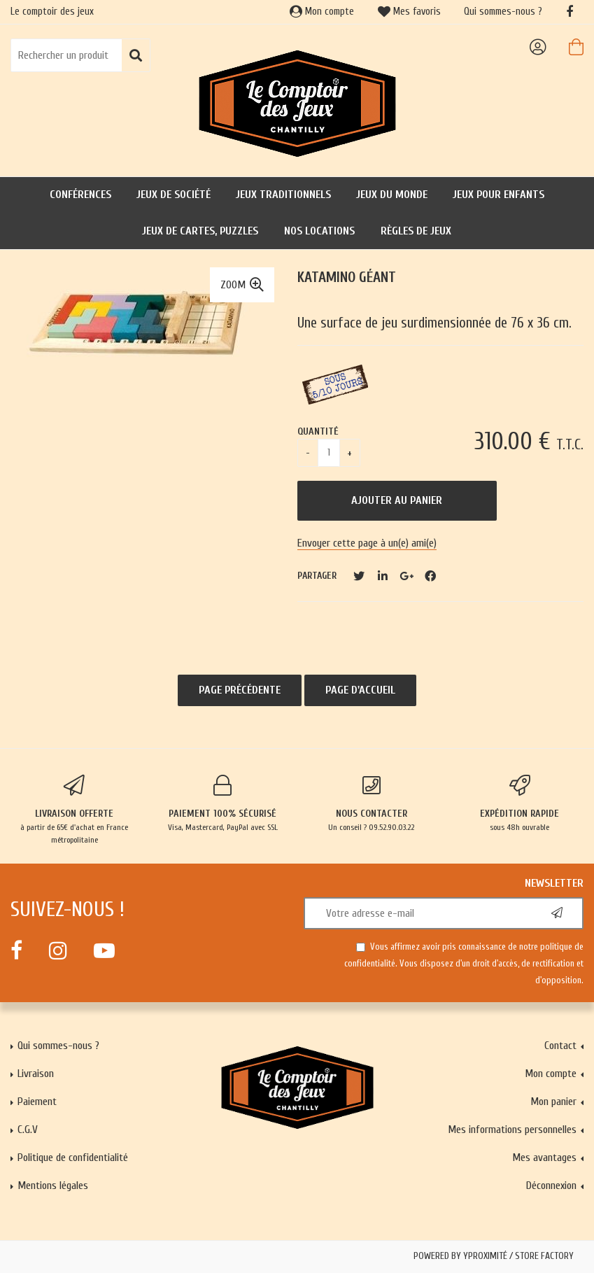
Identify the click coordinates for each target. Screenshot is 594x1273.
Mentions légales (52, 1185)
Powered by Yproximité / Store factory (493, 1256)
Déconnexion (551, 1185)
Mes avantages (544, 1157)
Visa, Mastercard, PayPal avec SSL (222, 803)
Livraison (35, 1073)
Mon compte (322, 11)
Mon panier (553, 1101)
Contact (560, 1045)
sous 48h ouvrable (520, 803)
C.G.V (27, 1129)
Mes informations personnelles (512, 1129)
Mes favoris (409, 11)
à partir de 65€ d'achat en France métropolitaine (74, 810)
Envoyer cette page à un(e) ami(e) (367, 543)
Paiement (37, 1101)
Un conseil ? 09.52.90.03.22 (371, 803)
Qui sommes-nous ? (503, 11)
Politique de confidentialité (72, 1157)
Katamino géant (346, 277)
